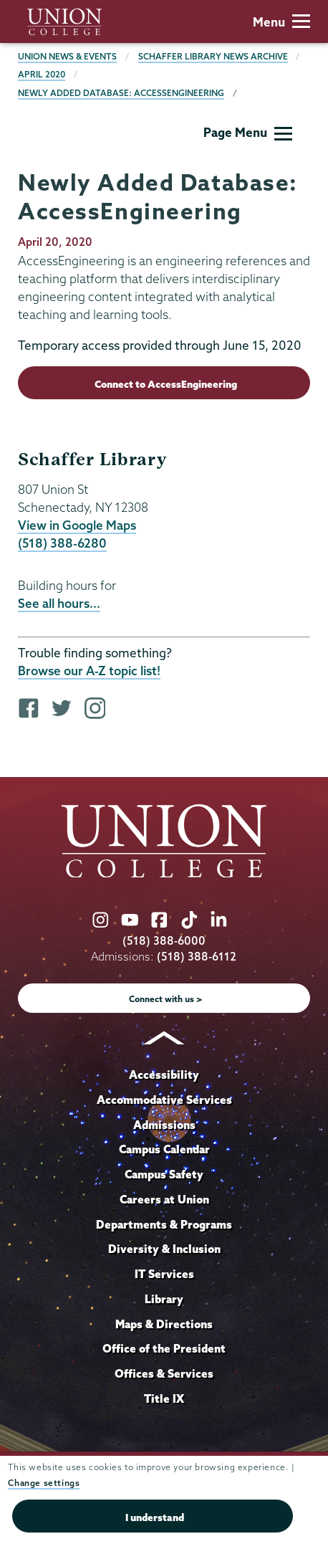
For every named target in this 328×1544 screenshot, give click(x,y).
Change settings (43, 1482)
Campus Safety (164, 1174)
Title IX (164, 1398)
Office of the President (164, 1348)
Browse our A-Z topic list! (89, 670)
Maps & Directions (164, 1324)
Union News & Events (67, 56)
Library (164, 1299)
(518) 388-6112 (196, 956)
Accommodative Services (164, 1099)
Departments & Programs (164, 1224)
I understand (154, 1517)
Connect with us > (166, 998)
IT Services (164, 1274)
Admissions (164, 1125)
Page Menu (247, 132)
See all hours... (59, 603)
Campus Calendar (164, 1149)
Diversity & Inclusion (164, 1249)
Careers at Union (164, 1199)
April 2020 (41, 74)
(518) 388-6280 (62, 543)
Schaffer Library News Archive (213, 56)
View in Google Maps (77, 525)
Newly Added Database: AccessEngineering (121, 92)
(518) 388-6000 (164, 941)
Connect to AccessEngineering (166, 384)
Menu (281, 21)
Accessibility (164, 1074)
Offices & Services (164, 1373)
